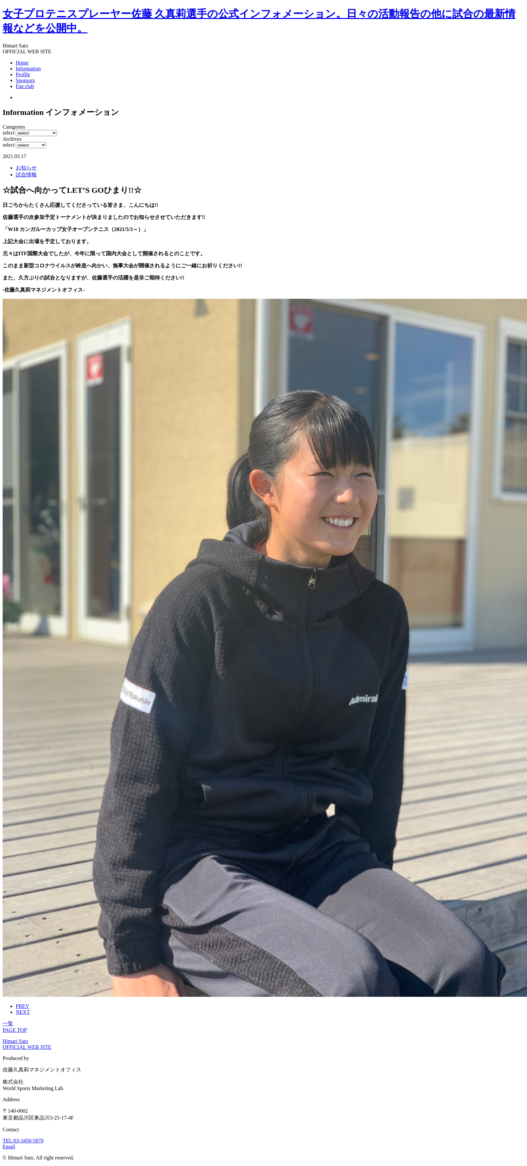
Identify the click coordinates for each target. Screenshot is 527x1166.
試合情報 (26, 174)
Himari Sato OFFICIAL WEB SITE (27, 1044)
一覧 (8, 1023)
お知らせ (26, 167)
